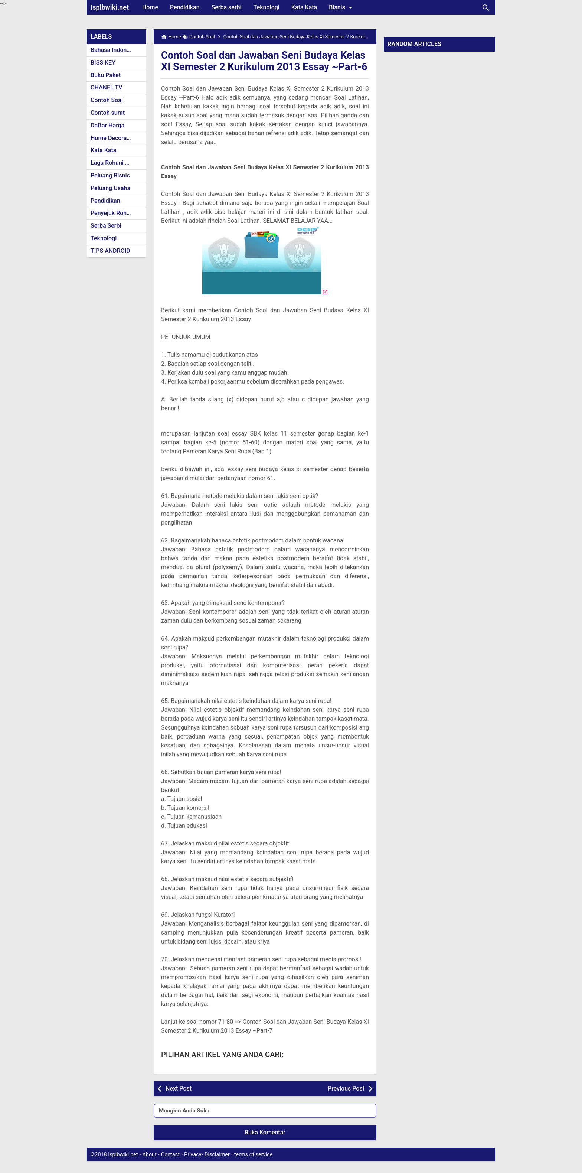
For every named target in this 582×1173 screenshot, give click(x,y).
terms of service (253, 1166)
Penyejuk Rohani (113, 212)
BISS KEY (103, 62)
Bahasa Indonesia (114, 49)
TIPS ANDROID (110, 250)
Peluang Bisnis (110, 175)
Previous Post (346, 1099)
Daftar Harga (107, 125)
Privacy (193, 1166)
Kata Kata (304, 7)
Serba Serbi (106, 225)
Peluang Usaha (110, 188)
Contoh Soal (107, 100)
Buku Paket (106, 75)
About (149, 1166)
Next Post (179, 1099)
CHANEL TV (106, 87)
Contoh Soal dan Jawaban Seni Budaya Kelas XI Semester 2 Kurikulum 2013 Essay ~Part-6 (261, 66)
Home (150, 7)
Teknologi (266, 7)
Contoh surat (108, 112)
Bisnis (342, 7)
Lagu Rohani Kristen (117, 162)
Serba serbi (227, 7)
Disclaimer (217, 1166)
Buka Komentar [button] (265, 1143)
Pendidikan (185, 7)
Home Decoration (114, 137)
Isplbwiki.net (110, 7)
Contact (170, 1166)
